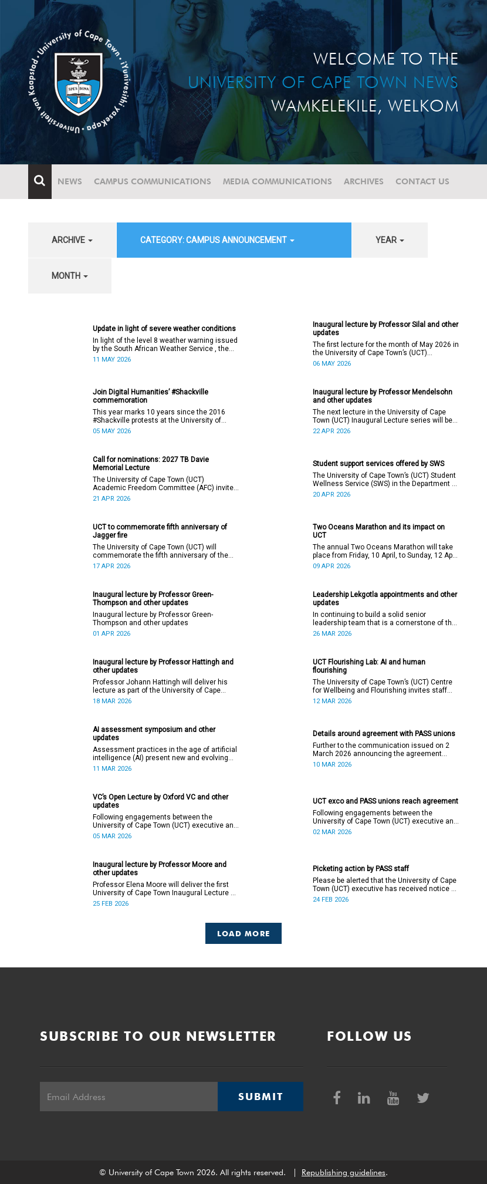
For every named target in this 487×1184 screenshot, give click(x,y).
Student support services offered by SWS (378, 464)
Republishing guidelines (343, 1172)
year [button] (390, 240)
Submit (260, 1096)
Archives (364, 181)
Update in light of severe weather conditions (164, 329)
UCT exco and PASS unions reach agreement (385, 801)
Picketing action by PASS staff (361, 869)
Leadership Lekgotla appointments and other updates (385, 599)
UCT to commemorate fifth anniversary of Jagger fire (160, 531)
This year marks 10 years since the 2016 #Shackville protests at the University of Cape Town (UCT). (159, 416)
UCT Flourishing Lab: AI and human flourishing (369, 666)
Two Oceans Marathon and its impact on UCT (379, 531)
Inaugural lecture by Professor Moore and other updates (159, 869)
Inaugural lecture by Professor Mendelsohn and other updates (382, 396)
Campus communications (152, 181)
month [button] (70, 276)
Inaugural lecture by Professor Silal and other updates (385, 329)
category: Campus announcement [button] (217, 240)
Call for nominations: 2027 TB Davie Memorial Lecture (151, 464)
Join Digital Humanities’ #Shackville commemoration (150, 396)
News (70, 181)
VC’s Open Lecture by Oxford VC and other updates (160, 801)
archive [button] (72, 240)
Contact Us (422, 181)
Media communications (277, 181)
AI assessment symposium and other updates (154, 734)
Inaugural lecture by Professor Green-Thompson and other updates (153, 599)
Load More (243, 933)
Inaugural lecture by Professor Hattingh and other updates (163, 666)
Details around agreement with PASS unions (384, 734)
